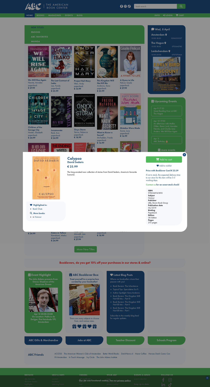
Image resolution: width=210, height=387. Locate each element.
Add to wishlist (164, 165)
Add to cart (164, 159)
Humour (38, 216)
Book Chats (37, 208)
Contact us (151, 184)
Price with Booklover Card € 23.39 (162, 170)
